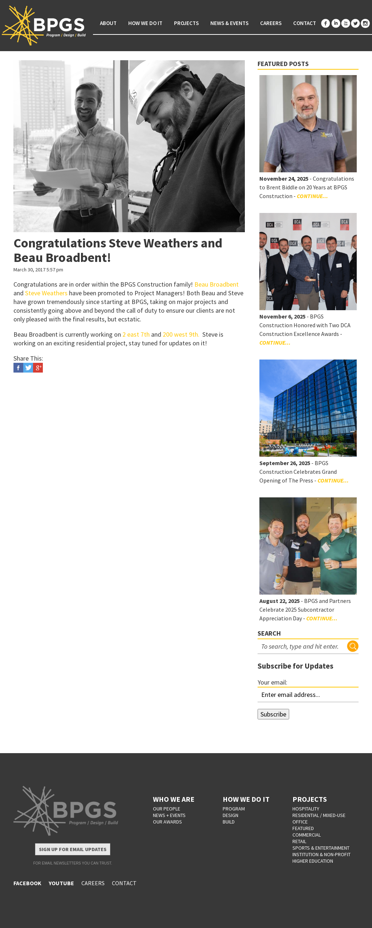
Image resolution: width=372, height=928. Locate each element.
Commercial (306, 834)
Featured (303, 828)
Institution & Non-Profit (321, 854)
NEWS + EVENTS (169, 815)
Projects (186, 23)
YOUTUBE (61, 883)
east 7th (138, 334)
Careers (271, 23)
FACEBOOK (27, 883)
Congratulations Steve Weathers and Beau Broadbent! (117, 250)
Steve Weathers (46, 293)
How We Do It (145, 23)
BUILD (229, 821)
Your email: (272, 682)
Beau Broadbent (216, 284)
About (108, 23)
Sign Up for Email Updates (72, 849)
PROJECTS (309, 799)
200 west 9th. (182, 334)
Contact (304, 23)
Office (300, 821)
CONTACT (124, 883)
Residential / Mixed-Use (318, 815)
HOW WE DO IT (246, 799)
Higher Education (312, 861)
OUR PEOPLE (166, 808)
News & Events (229, 23)
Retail (299, 841)
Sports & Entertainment (320, 848)
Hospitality (305, 808)
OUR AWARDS (167, 821)
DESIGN (230, 815)
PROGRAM (234, 808)
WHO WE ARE (173, 799)
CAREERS (93, 883)
